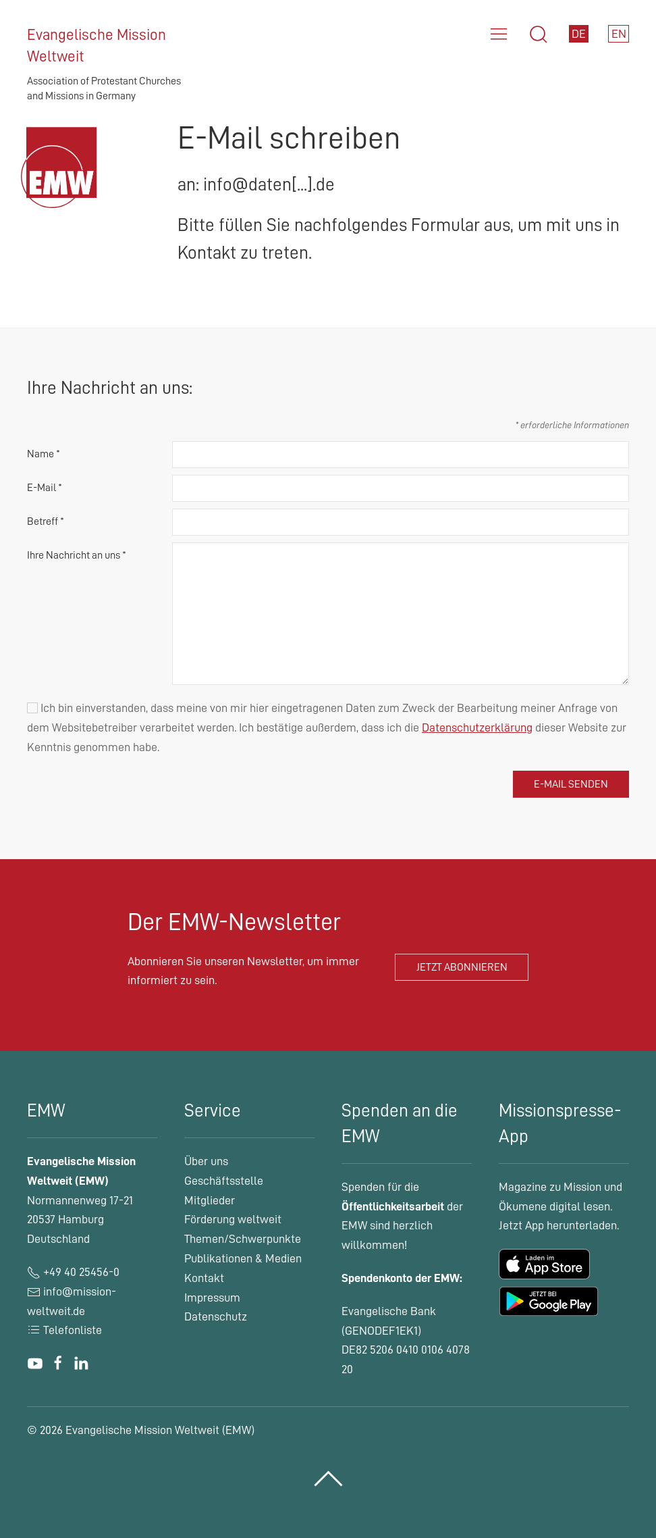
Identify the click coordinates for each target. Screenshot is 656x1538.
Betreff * (45, 521)
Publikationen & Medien (243, 1258)
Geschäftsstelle (223, 1181)
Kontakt (204, 1278)
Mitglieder (209, 1200)
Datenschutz (215, 1316)
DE (579, 34)
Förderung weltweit (232, 1219)
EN (618, 34)
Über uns (206, 1161)
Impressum (212, 1297)
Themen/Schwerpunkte (242, 1239)
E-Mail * (44, 487)
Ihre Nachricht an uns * (76, 555)
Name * (43, 453)
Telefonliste (64, 1330)
